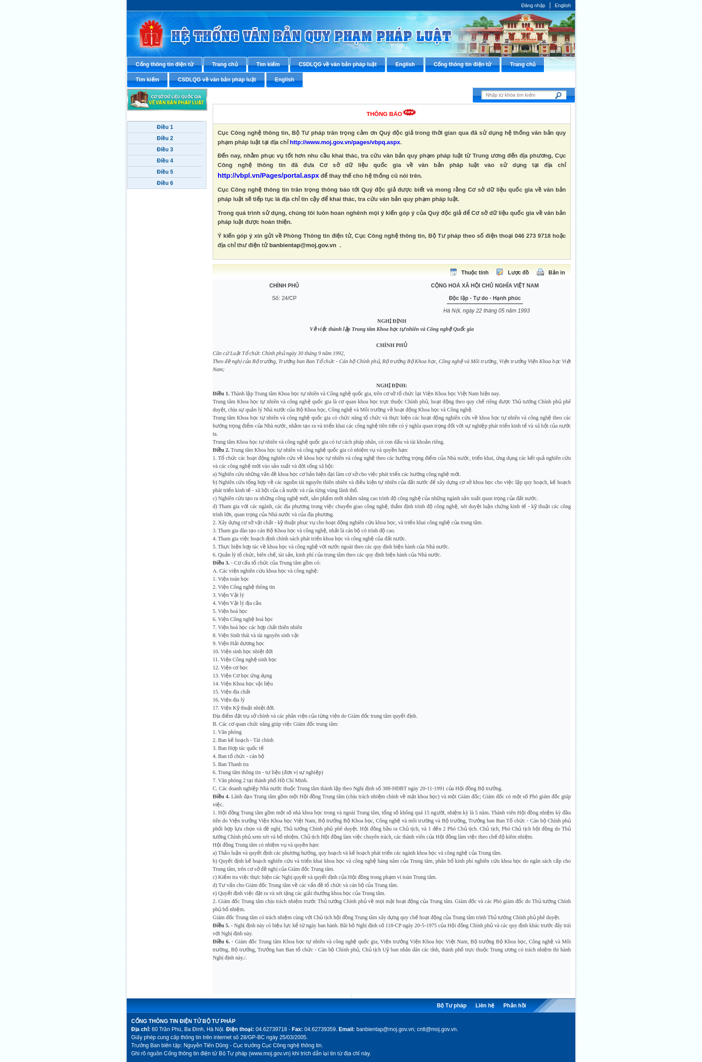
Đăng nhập (533, 5)
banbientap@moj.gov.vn (303, 245)
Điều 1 (165, 127)
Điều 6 (165, 183)
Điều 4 (165, 161)
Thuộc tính (474, 273)
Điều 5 (165, 172)
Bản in (556, 273)
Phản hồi (514, 1005)
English (563, 5)
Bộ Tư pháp (452, 1005)
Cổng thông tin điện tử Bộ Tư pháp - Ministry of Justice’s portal (351, 34)
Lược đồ (518, 273)
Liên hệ (484, 1005)
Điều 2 (165, 138)
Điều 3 (165, 149)
